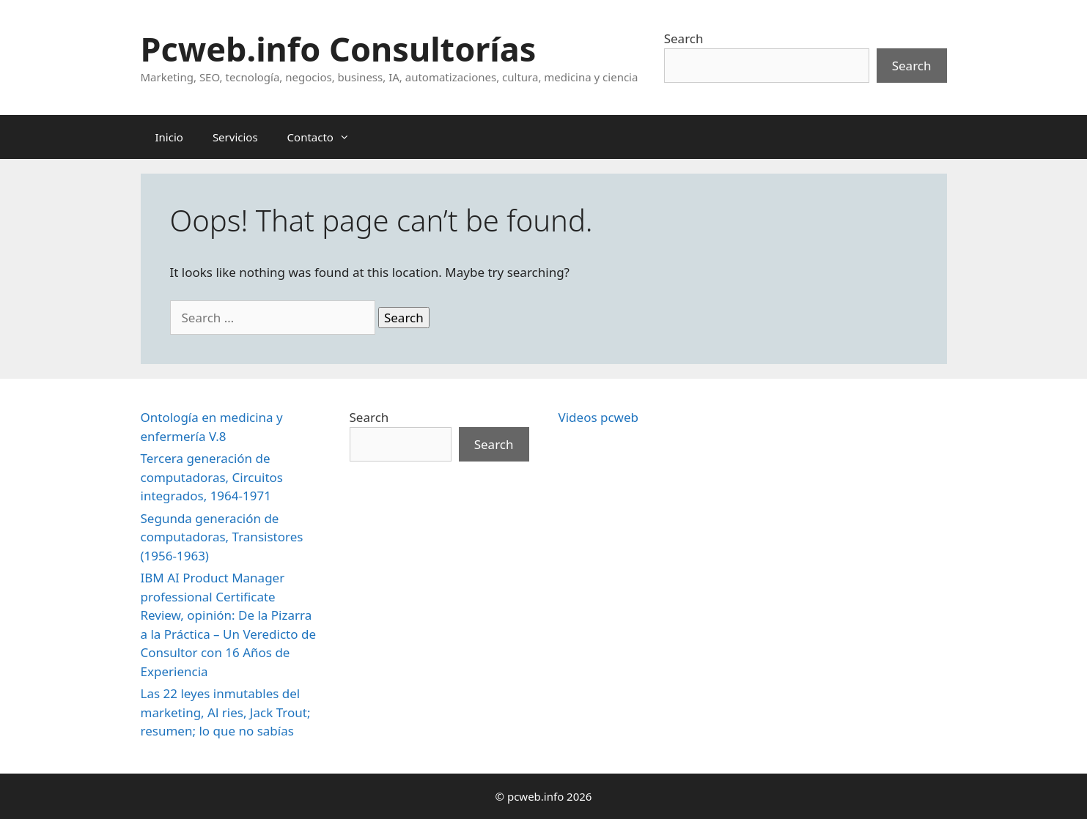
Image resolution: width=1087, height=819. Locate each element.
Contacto (325, 137)
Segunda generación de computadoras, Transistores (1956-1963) (222, 537)
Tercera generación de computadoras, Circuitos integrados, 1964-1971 (212, 477)
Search (684, 38)
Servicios (235, 137)
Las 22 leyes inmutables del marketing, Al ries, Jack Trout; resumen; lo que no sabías (226, 712)
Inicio (169, 137)
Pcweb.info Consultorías (339, 48)
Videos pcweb (599, 417)
